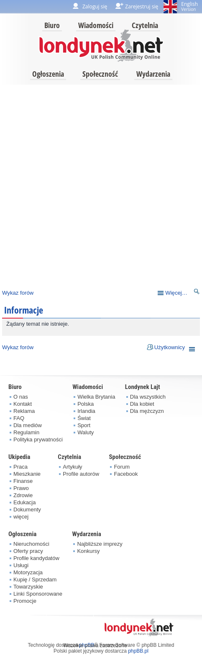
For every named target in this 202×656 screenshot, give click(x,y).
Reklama (24, 411)
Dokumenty (27, 509)
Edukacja (24, 502)
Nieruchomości (31, 544)
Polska (85, 404)
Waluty (85, 432)
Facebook (126, 474)
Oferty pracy (28, 551)
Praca (20, 467)
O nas (20, 397)
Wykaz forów (17, 293)
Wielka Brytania (96, 397)
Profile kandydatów (36, 558)
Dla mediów (27, 425)
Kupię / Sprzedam (34, 579)
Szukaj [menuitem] (197, 293)
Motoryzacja (28, 572)
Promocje (24, 601)
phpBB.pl (138, 651)
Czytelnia (145, 25)
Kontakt (22, 404)
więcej (20, 516)
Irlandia (86, 411)
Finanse (23, 481)
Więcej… (176, 293)
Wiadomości (95, 25)
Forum (122, 467)
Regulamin (26, 432)
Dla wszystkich (148, 397)
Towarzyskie (28, 586)
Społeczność (100, 74)
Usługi (20, 565)
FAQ (18, 418)
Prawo (21, 488)
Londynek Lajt (142, 387)
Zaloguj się (94, 6)
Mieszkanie (27, 474)
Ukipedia (19, 457)
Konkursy (88, 551)
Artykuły (72, 467)
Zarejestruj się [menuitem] (141, 6)
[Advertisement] (100, 185)
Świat (84, 418)
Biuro (52, 25)
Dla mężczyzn (147, 411)
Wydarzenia (153, 74)
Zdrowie (23, 495)
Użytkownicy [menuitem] (169, 347)
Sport (83, 425)
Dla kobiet (142, 404)
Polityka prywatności (38, 439)
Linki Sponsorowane (37, 594)
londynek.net (101, 45)
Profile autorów (81, 474)
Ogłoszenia (48, 74)
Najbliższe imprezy (99, 544)
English (189, 6)
